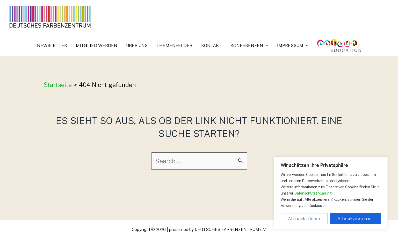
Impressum (292, 45)
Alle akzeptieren (355, 218)
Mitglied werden (96, 45)
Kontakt (211, 45)
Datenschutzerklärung (313, 193)
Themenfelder (174, 45)
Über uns (137, 45)
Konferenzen (249, 45)
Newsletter (52, 45)
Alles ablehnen (304, 218)
